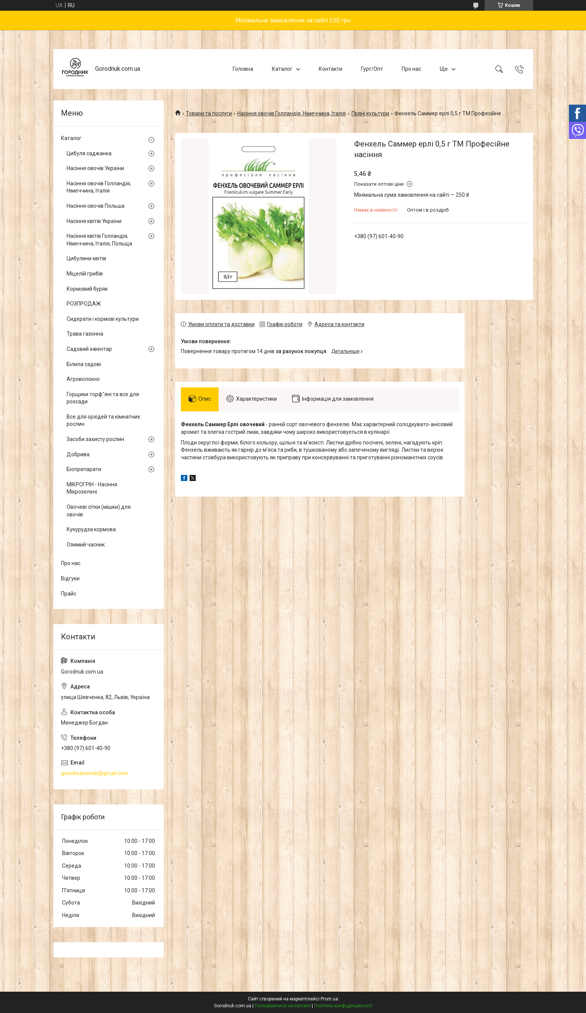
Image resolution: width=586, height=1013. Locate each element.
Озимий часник (86, 545)
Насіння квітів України (94, 221)
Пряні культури (370, 113)
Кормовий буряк (87, 289)
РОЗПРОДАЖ (84, 304)
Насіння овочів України (95, 168)
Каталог (282, 69)
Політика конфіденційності (343, 1005)
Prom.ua (329, 999)
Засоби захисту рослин (95, 439)
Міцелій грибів (85, 274)
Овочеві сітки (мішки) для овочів (99, 511)
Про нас (411, 69)
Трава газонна (85, 334)
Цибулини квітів (86, 258)
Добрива (78, 454)
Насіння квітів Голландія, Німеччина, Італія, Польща (99, 240)
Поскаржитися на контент (283, 1005)
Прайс (68, 594)
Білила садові (84, 364)
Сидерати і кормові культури (103, 319)
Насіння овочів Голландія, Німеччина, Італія (291, 113)
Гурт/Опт (372, 69)
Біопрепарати (84, 469)
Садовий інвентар (89, 349)
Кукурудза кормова (91, 529)
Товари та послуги (209, 113)
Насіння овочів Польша (96, 206)
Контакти (330, 69)
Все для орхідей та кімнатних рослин (103, 420)
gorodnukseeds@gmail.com (94, 773)
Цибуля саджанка (89, 153)
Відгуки (70, 578)
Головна (243, 69)
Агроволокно (83, 379)
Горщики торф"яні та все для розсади (103, 398)
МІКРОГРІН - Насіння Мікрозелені (92, 488)
